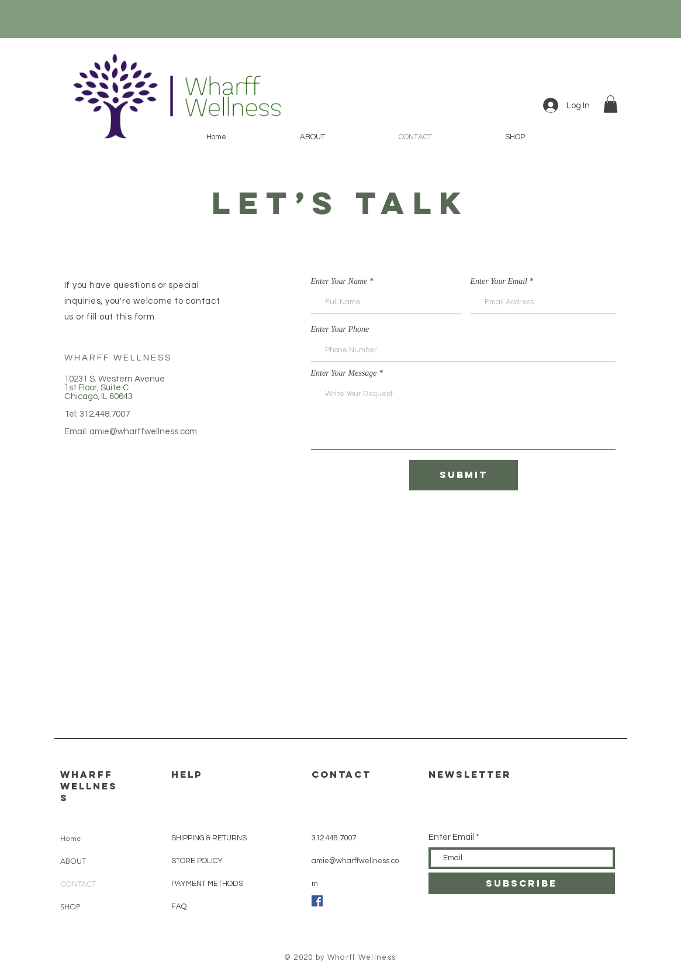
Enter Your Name (339, 281)
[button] (610, 104)
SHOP (70, 906)
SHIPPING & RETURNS (209, 838)
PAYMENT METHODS (207, 884)
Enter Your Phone (340, 329)
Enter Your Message (344, 373)
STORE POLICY (197, 861)
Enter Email (451, 837)
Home (70, 838)
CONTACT (78, 884)
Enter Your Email (499, 281)
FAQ (178, 906)
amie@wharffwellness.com (143, 431)
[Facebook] (317, 900)
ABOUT (73, 861)
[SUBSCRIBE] (521, 883)
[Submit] (463, 475)
